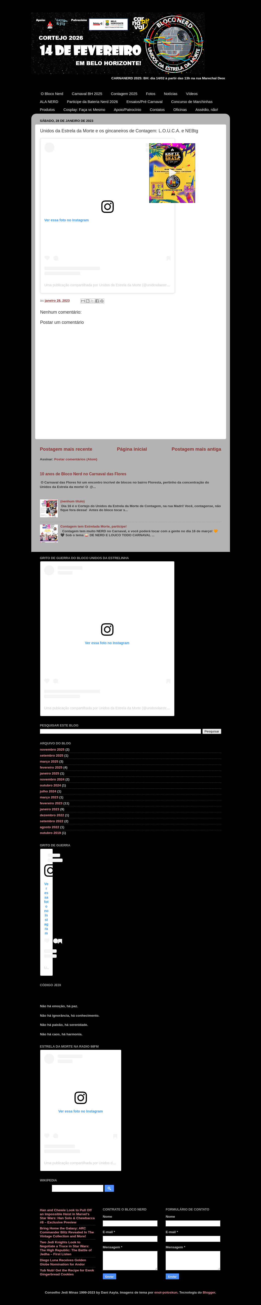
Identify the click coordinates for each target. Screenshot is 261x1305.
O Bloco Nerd (52, 94)
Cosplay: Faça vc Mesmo (84, 109)
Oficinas (180, 109)
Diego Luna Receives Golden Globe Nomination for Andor (63, 1262)
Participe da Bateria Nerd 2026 (92, 101)
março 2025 (49, 761)
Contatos (157, 109)
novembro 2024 (52, 779)
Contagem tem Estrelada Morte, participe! (93, 526)
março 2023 (49, 797)
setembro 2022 (52, 821)
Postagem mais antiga (196, 449)
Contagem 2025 (124, 94)
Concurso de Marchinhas (192, 101)
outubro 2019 (50, 833)
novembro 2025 (52, 749)
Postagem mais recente (66, 449)
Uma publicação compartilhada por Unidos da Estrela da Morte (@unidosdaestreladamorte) (115, 285)
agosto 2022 (49, 827)
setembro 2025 (52, 755)
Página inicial (132, 449)
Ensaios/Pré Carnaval (144, 101)
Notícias (170, 94)
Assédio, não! (206, 109)
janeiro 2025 (49, 773)
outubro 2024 (50, 785)
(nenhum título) (72, 501)
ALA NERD (49, 101)
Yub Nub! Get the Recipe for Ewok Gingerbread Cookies (67, 1272)
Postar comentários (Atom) (75, 459)
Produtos (47, 109)
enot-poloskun (165, 1292)
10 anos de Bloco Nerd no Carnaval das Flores (83, 474)
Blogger (209, 1292)
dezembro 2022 (52, 815)
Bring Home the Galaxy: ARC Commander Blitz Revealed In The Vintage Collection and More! (67, 1232)
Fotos (150, 94)
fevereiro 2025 (51, 767)
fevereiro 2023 (51, 803)
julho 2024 (48, 791)
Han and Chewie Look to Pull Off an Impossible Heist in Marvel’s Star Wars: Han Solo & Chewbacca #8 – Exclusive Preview (67, 1216)
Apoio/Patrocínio (127, 109)
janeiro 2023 (49, 809)
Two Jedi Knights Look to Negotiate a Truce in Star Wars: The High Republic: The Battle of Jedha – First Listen (66, 1248)
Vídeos (192, 94)
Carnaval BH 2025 (87, 94)
